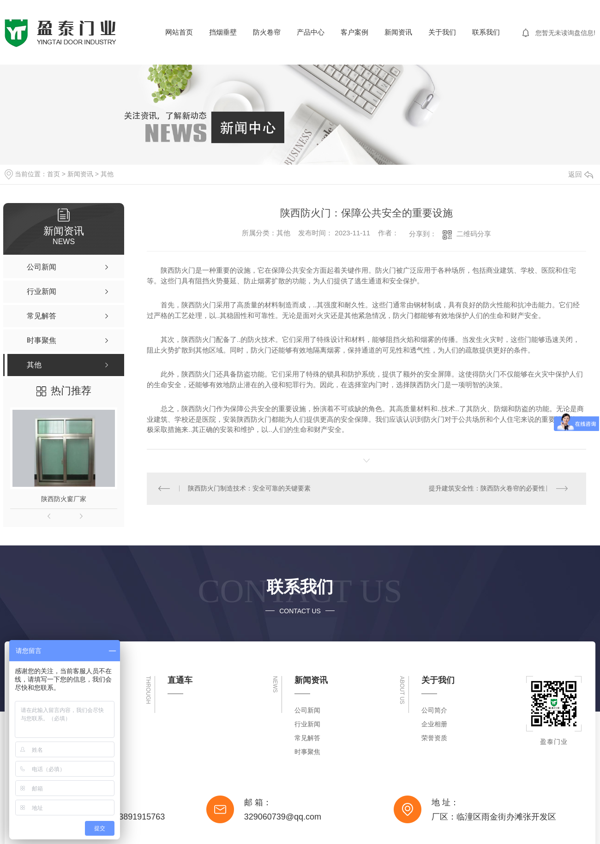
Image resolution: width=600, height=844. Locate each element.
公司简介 (434, 710)
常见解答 (307, 738)
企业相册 (434, 724)
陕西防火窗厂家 (63, 499)
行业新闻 (307, 724)
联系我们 (486, 32)
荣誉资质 (434, 738)
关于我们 (442, 32)
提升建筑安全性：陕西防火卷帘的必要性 (487, 488)
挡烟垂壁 (223, 32)
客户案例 (354, 32)
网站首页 (179, 32)
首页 (53, 174)
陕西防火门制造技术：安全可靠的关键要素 (249, 488)
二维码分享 (473, 234)
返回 (580, 174)
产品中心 (310, 32)
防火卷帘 (267, 32)
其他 (107, 174)
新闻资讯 (398, 32)
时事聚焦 (307, 751)
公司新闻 (307, 710)
